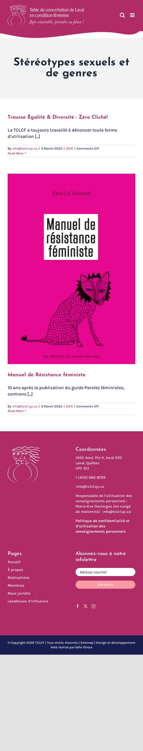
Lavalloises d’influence (28, 601)
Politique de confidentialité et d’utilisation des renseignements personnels (103, 526)
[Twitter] (85, 606)
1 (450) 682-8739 (91, 477)
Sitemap (86, 643)
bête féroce (84, 647)
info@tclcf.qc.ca (24, 148)
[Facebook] (78, 606)
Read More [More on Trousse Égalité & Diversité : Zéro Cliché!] (16, 153)
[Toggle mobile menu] (132, 15)
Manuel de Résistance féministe (46, 375)
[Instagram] (93, 606)
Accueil (14, 562)
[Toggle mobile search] (122, 15)
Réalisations (19, 577)
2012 (69, 148)
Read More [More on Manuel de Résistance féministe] (16, 411)
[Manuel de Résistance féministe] (71, 269)
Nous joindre (19, 593)
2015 (69, 406)
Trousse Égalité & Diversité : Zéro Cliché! (58, 117)
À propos (15, 569)
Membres (16, 585)
